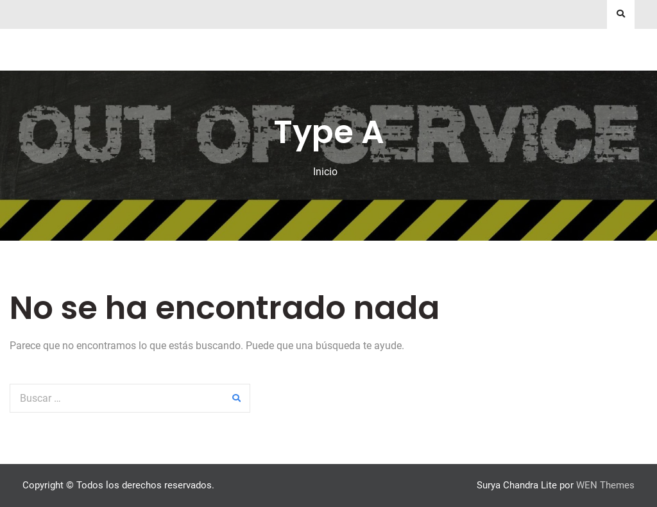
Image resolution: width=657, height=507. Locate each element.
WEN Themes (605, 485)
